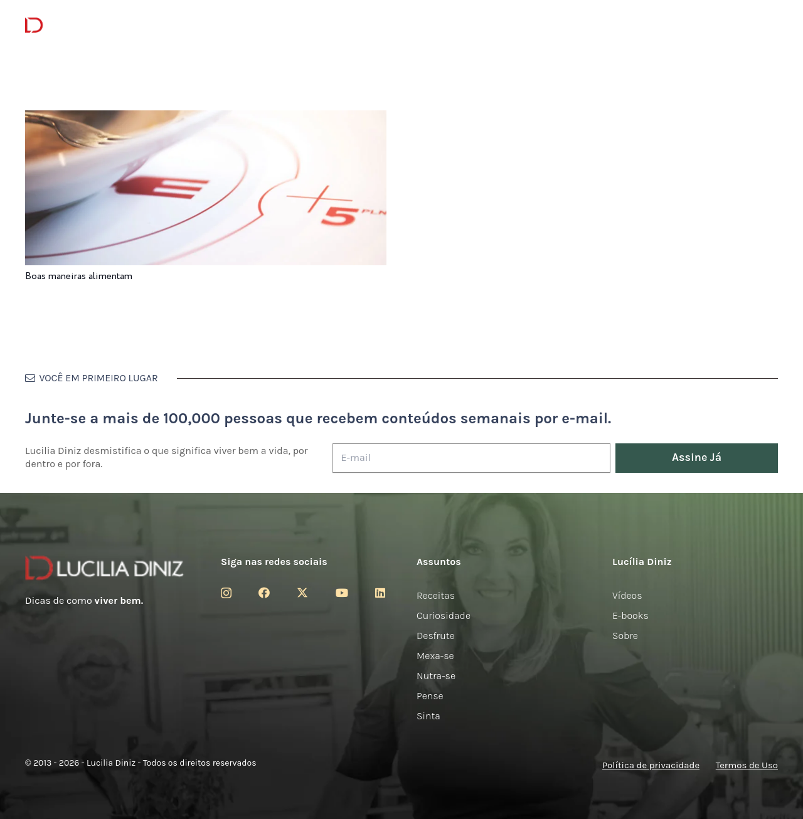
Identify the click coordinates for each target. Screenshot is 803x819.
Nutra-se (436, 676)
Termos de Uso (747, 765)
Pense (430, 696)
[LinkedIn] (380, 592)
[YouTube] (342, 592)
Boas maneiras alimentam (78, 276)
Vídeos (627, 595)
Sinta (428, 716)
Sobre (625, 636)
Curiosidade (444, 615)
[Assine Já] (696, 458)
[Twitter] (302, 592)
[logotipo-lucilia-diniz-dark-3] (76, 25)
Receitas (436, 595)
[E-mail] (471, 458)
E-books (630, 615)
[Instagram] (226, 593)
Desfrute (436, 636)
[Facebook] (264, 592)
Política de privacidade (650, 765)
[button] (768, 25)
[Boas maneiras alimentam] (205, 119)
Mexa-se (435, 656)
